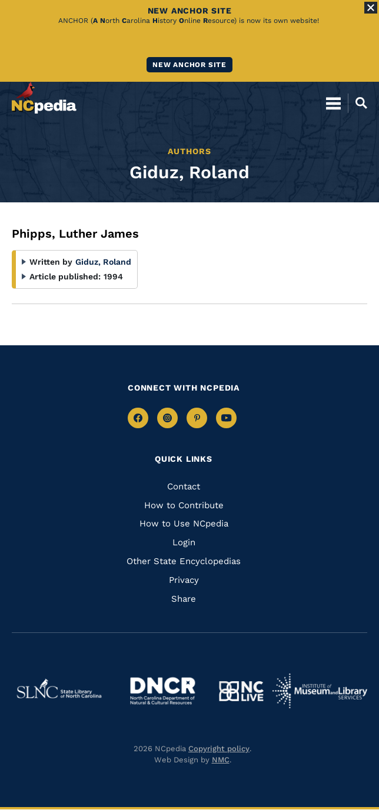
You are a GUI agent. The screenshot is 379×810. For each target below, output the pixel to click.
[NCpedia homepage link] (44, 97)
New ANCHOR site (189, 65)
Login (183, 542)
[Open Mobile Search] (357, 103)
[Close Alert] (370, 8)
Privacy (184, 580)
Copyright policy (219, 748)
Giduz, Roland (103, 261)
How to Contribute (184, 505)
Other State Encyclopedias (184, 561)
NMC (221, 759)
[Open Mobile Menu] (333, 103)
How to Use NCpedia (183, 523)
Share (183, 599)
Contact (183, 486)
